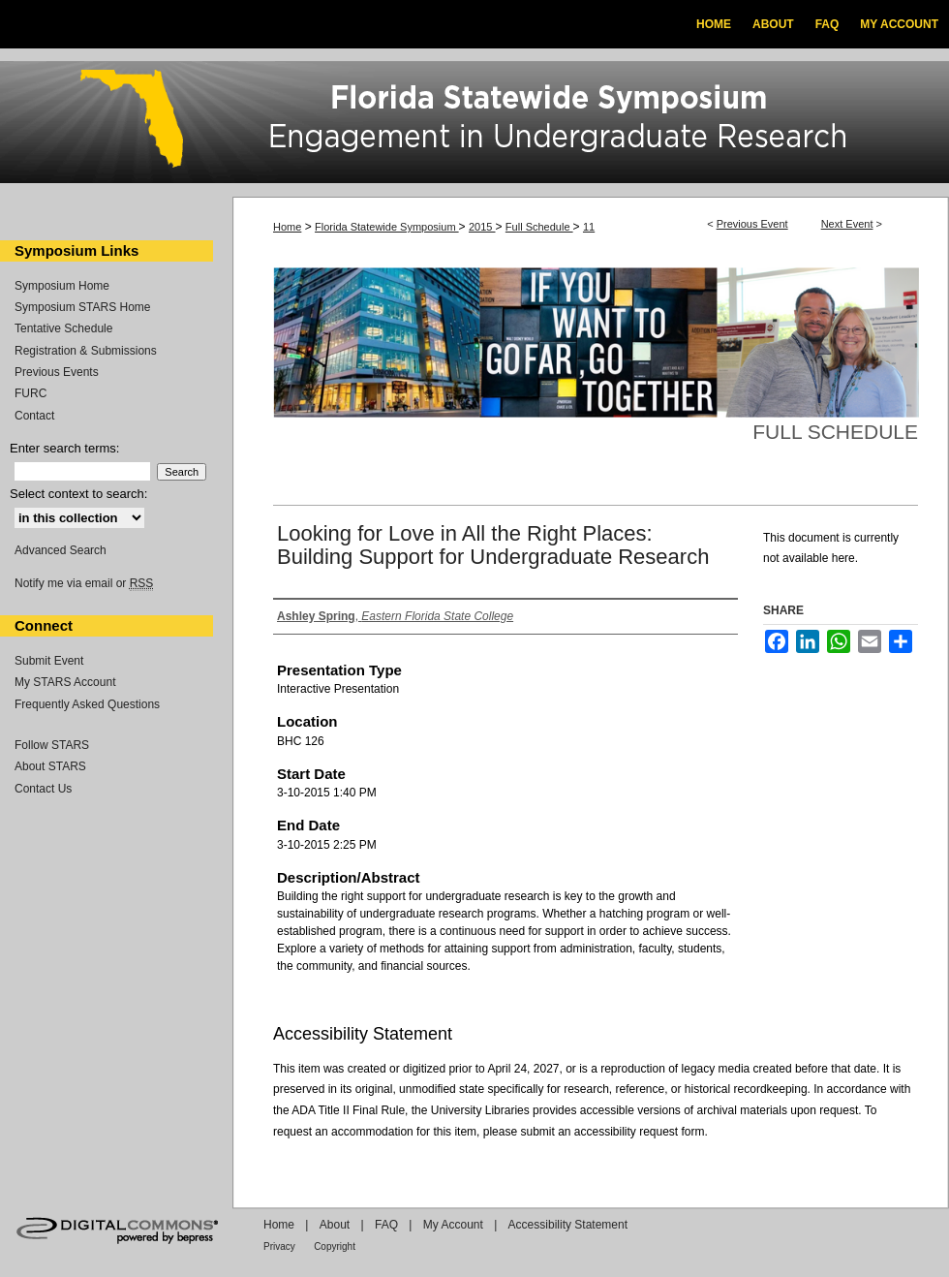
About (335, 1224)
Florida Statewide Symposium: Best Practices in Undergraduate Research (474, 125)
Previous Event (752, 224)
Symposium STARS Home (82, 307)
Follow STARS (52, 745)
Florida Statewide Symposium (387, 227)
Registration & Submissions (86, 351)
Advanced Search (61, 550)
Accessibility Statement (568, 1224)
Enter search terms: (64, 448)
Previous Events (57, 372)
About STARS (50, 766)
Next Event (847, 224)
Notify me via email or (84, 583)
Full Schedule (539, 227)
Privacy (279, 1246)
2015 (482, 227)
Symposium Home (62, 286)
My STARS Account (65, 682)
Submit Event (49, 661)
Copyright (334, 1246)
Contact (34, 415)
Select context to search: (78, 493)
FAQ (386, 1224)
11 (589, 227)
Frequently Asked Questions (87, 704)
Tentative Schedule (63, 328)
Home (287, 227)
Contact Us (43, 788)
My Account (453, 1224)
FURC (30, 393)
